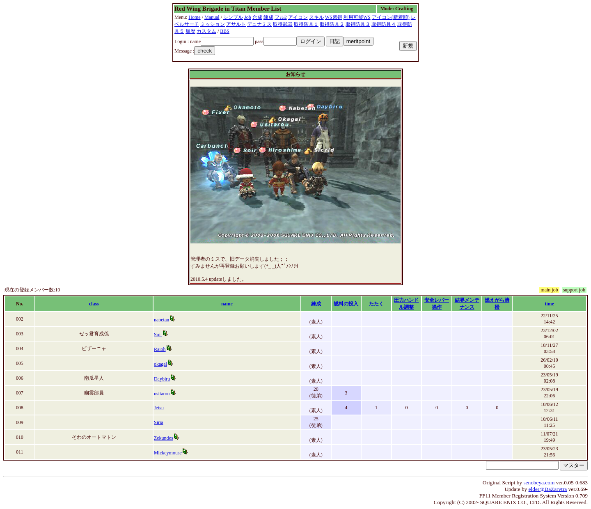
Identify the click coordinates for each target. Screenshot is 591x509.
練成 (268, 17)
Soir (158, 334)
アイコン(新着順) (391, 17)
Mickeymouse (168, 453)
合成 (257, 17)
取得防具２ (332, 24)
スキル (316, 17)
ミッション (212, 24)
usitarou (162, 394)
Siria (158, 422)
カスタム (206, 31)
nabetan (161, 320)
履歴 (190, 31)
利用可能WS (357, 17)
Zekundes (163, 438)
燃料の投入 (346, 304)
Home (194, 17)
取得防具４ (383, 24)
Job (247, 17)
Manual (212, 17)
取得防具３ (358, 24)
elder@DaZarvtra (548, 489)
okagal (160, 364)
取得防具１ (306, 24)
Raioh (160, 349)
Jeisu (159, 407)
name (227, 304)
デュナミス (259, 24)
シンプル (233, 17)
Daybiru (162, 379)
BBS (224, 31)
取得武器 (283, 24)
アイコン (298, 17)
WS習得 (333, 17)
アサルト (236, 24)
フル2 (281, 17)
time (549, 304)
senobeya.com (538, 482)
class (94, 304)
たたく (376, 304)
